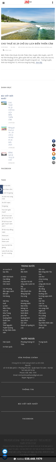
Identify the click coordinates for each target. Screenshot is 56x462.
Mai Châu (24, 306)
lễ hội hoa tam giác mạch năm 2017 (7, 223)
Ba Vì (22, 269)
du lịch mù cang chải (7, 197)
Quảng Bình (7, 318)
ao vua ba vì (7, 269)
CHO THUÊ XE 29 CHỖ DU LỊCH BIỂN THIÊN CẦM (27, 43)
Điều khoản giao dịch (29, 440)
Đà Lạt (23, 289)
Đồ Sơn (5, 294)
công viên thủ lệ (45, 284)
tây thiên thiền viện (46, 323)
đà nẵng (42, 289)
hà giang (5, 206)
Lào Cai (41, 303)
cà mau (23, 277)
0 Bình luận (7, 50)
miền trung (43, 306)
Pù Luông (42, 315)
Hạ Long (24, 296)
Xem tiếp (39, 62)
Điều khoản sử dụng (11, 440)
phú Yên (24, 315)
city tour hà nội (26, 281)
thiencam (37, 47)
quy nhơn (24, 320)
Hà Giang (6, 296)
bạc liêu (6, 272)
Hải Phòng (24, 301)
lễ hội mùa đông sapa (7, 231)
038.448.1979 (33, 458)
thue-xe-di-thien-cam (46, 47)
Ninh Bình (24, 313)
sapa (4, 323)
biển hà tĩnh (21, 47)
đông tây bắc (25, 294)
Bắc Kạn (42, 269)
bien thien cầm (30, 47)
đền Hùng (42, 291)
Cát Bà (23, 279)
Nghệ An (42, 311)
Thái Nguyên (7, 325)
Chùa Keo (6, 281)
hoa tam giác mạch (6, 211)
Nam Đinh (24, 311)
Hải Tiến (42, 301)
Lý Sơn (5, 306)
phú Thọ (6, 315)
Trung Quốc (43, 342)
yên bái (41, 328)
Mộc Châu (6, 308)
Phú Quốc (42, 313)
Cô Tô (41, 281)
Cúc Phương (7, 289)
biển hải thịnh (8, 277)
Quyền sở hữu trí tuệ (28, 443)
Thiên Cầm (43, 325)
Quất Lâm (6, 320)
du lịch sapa (6, 202)
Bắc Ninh (24, 272)
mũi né (5, 311)
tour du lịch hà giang (7, 246)
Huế (4, 303)
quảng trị (42, 318)
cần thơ (41, 277)
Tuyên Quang (8, 328)
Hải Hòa (6, 301)
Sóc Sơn (24, 323)
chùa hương (43, 279)
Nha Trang (7, 313)
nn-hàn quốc (7, 347)
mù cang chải (44, 308)
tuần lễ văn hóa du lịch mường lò (7, 253)
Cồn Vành (6, 284)
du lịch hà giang (7, 193)
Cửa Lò (41, 286)
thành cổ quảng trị (28, 325)
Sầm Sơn (42, 320)
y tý (22, 328)
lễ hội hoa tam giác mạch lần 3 (7, 217)
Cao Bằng (6, 279)
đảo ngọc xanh (8, 291)
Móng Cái (24, 308)
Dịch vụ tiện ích (45, 440)
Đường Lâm (43, 294)
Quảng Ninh (25, 318)
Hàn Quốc (6, 342)
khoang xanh (25, 303)
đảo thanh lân (26, 291)
